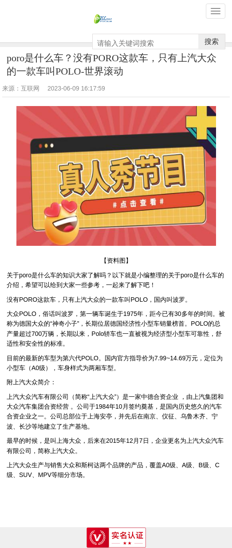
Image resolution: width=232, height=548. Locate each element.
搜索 (211, 41)
